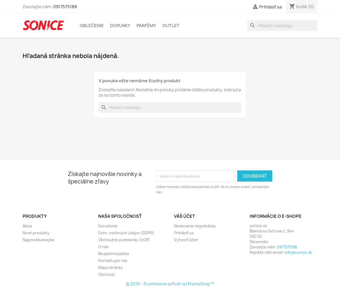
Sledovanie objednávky (195, 225)
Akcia (27, 225)
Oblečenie (92, 25)
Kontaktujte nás (113, 260)
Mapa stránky (110, 267)
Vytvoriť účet (186, 239)
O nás (103, 246)
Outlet (170, 25)
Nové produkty (36, 232)
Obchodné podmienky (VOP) (124, 239)
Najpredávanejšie (38, 239)
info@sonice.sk (298, 252)
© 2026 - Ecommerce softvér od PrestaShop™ (170, 284)
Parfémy (146, 25)
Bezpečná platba (113, 253)
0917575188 (65, 7)
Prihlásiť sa (184, 232)
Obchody (106, 274)
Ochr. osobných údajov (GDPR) (126, 232)
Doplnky (120, 25)
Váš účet (184, 216)
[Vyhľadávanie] (282, 25)
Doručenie (107, 225)
